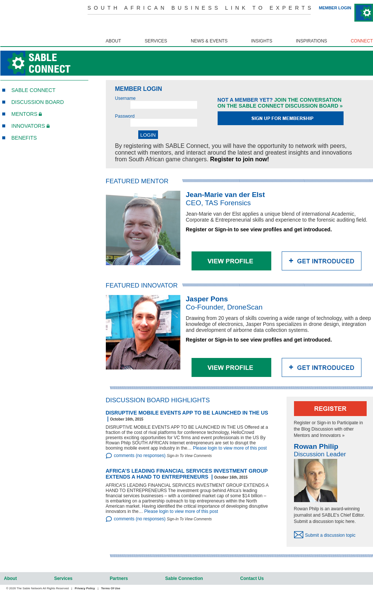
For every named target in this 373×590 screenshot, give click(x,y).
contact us (252, 578)
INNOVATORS (31, 126)
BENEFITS (24, 138)
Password (125, 116)
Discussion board (38, 102)
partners (119, 578)
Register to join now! (239, 159)
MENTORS (27, 114)
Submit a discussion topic (330, 535)
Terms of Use (110, 588)
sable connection (184, 578)
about (113, 41)
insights (261, 41)
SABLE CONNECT (34, 90)
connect (362, 41)
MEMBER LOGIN (335, 8)
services (156, 41)
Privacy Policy (85, 588)
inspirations (311, 41)
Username (125, 98)
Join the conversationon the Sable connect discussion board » (280, 103)
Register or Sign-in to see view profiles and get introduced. (259, 229)
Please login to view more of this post (230, 448)
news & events (209, 41)
